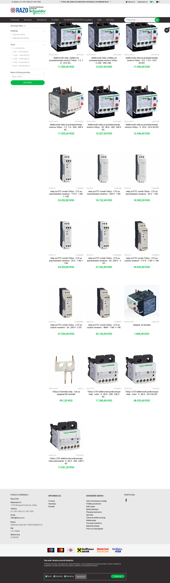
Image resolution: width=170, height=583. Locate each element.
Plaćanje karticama (94, 535)
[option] (85, 2)
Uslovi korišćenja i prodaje (96, 524)
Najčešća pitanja (92, 549)
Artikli (23, 24)
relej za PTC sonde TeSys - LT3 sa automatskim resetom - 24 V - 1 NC (142, 215)
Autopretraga (82, 29)
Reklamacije (91, 543)
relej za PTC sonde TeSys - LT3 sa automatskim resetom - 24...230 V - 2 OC (104, 283)
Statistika (59, 576)
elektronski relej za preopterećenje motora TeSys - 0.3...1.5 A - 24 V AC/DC (142, 83)
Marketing (70, 576)
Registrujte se (143, 2)
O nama (51, 524)
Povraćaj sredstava (94, 546)
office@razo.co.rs (17, 540)
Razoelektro (15, 24)
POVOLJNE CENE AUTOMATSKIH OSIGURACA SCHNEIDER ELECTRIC (86, 2)
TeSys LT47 (16, 43)
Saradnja (52, 526)
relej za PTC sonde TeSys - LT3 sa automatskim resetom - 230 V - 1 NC (104, 215)
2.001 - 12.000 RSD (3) (20, 74)
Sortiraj (93, 29)
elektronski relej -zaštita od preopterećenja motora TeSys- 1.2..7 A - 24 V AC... (66, 83)
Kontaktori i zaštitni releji (56, 24)
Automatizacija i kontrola (37, 24)
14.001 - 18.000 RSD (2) (21, 81)
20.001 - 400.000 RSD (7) (21, 88)
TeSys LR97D (16, 36)
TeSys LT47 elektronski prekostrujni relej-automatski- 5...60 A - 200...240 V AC (66, 483)
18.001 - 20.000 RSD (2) (21, 85)
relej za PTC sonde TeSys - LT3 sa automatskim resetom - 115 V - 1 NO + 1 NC (66, 216)
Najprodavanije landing (21, 61)
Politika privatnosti (93, 526)
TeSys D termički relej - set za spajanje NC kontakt (66, 415)
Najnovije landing (19, 57)
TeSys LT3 (15, 39)
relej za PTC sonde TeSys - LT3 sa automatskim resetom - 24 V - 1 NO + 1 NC (66, 283)
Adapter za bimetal (141, 347)
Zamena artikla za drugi (95, 540)
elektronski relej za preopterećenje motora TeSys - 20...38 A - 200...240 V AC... (104, 150)
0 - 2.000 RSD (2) (18, 71)
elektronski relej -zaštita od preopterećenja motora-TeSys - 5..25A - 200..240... (103, 83)
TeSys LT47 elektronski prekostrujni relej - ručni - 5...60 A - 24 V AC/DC (141, 415)
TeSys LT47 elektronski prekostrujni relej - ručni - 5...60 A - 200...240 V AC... (103, 417)
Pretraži (27, 105)
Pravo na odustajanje (94, 551)
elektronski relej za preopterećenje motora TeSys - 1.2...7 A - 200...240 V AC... (66, 150)
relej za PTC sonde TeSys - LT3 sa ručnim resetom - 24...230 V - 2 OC (66, 348)
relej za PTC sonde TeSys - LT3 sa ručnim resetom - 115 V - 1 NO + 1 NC (142, 282)
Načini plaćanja (92, 532)
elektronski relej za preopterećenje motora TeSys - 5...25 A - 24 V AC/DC (142, 148)
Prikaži (133, 29)
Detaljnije (47, 570)
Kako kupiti (90, 529)
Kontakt (51, 529)
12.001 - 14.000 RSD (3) (21, 78)
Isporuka (89, 538)
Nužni (50, 576)
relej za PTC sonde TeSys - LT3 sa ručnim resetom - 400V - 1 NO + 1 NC (104, 348)
